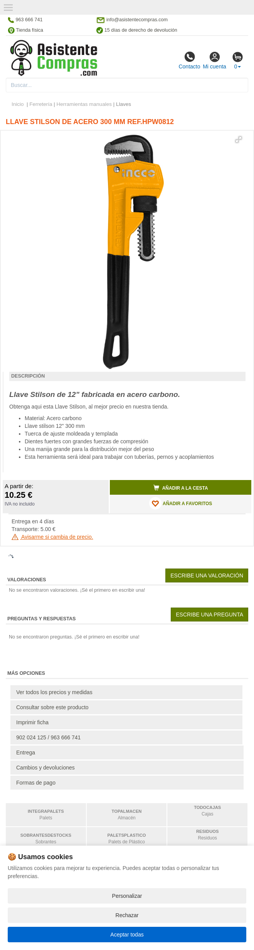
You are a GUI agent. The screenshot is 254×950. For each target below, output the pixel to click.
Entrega (25, 752)
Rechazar (127, 915)
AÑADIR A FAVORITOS (180, 503)
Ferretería (40, 104)
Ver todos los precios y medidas (54, 692)
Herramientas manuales (84, 104)
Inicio (18, 104)
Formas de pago (36, 783)
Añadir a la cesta (180, 488)
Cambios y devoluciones (45, 767)
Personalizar (127, 896)
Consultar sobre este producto (52, 707)
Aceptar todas (126, 934)
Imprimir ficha (32, 722)
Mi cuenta (214, 60)
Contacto (189, 60)
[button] (238, 139)
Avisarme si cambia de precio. (52, 537)
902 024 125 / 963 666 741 (48, 737)
